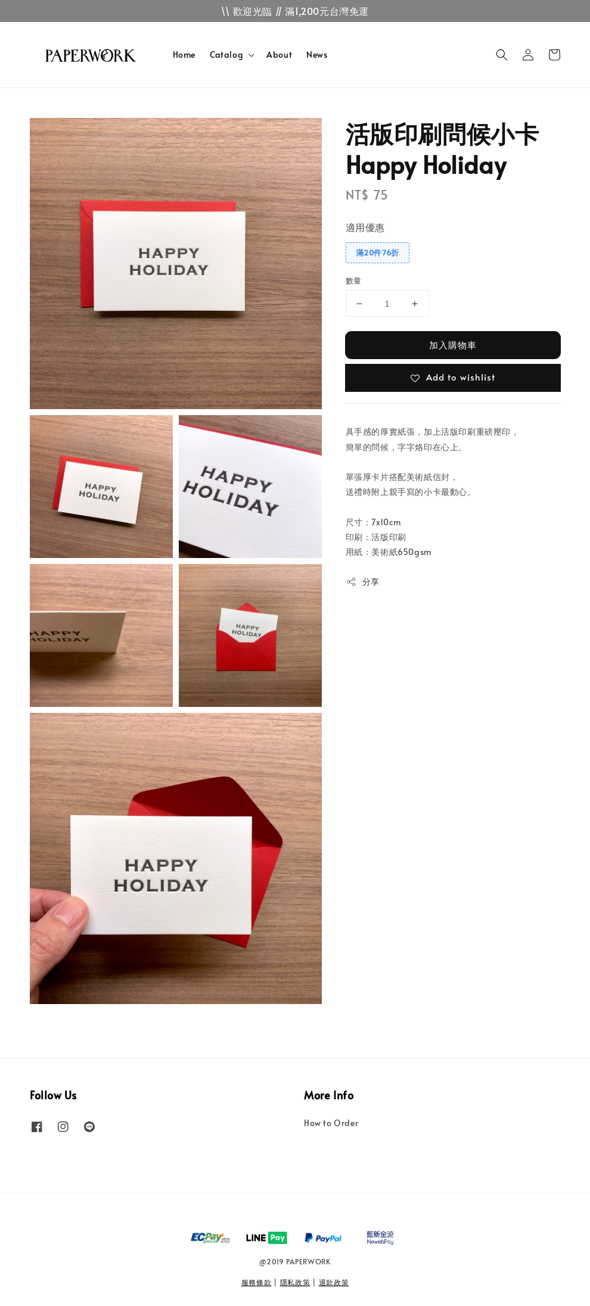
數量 (354, 280)
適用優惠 (365, 226)
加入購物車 (453, 344)
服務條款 (256, 1282)
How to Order (331, 1123)
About (279, 54)
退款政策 (334, 1282)
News (316, 54)
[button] (502, 55)
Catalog (226, 54)
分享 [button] (363, 581)
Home (184, 54)
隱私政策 (295, 1282)
